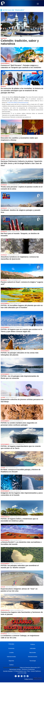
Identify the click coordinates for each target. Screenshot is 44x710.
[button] (38, 4)
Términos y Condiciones (28, 669)
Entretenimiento (32, 656)
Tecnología (32, 660)
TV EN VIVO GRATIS (12, 102)
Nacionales (32, 652)
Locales (11, 652)
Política (32, 644)
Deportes (11, 660)
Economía (11, 648)
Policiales (11, 644)
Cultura (11, 664)
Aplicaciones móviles (15, 669)
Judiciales (33, 648)
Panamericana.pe (23, 102)
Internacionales (11, 656)
